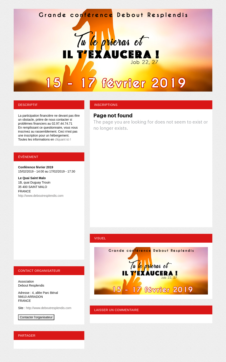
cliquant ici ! (63, 139)
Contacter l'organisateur (36, 317)
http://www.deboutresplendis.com (40, 195)
